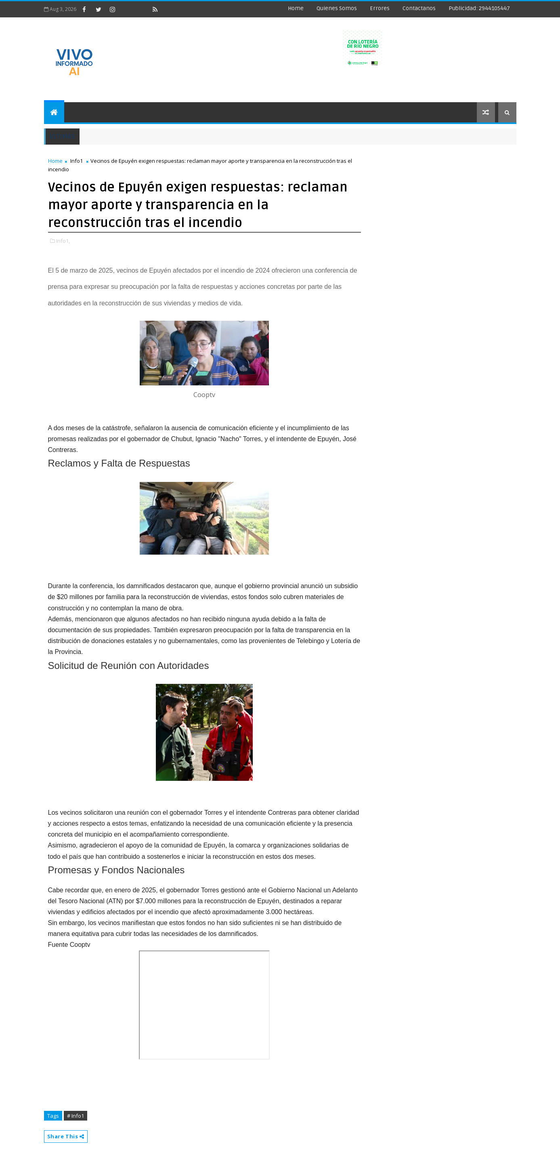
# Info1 (75, 1115)
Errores (380, 8)
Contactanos (419, 8)
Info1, (63, 240)
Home (296, 8)
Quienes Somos (337, 8)
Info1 (76, 160)
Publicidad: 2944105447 (479, 8)
